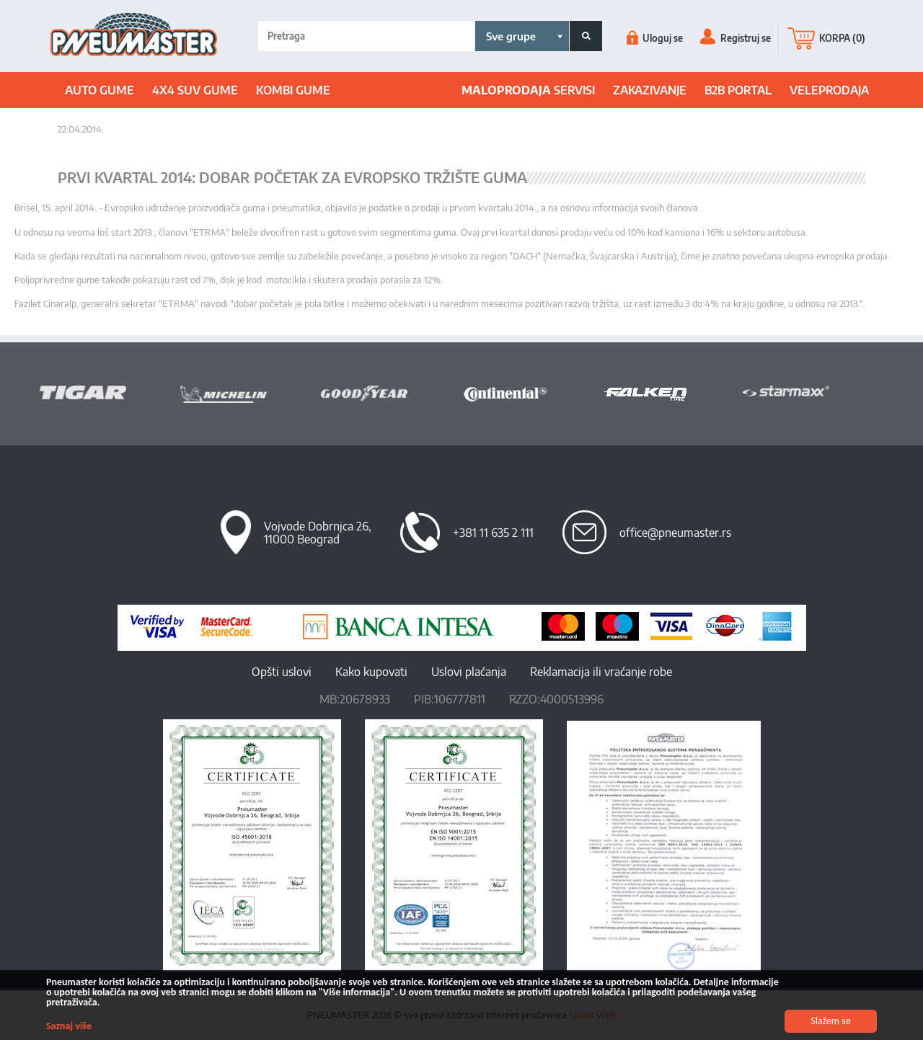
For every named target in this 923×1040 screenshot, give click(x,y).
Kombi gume (293, 90)
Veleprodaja (829, 90)
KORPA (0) (826, 38)
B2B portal (738, 90)
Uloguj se (655, 38)
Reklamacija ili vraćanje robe (601, 672)
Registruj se (735, 38)
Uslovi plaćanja (468, 672)
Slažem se (831, 1021)
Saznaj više (69, 1026)
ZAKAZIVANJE (649, 90)
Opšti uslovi (282, 672)
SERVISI (528, 90)
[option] (110, 392)
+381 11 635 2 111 (493, 532)
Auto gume (99, 90)
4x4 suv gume (195, 90)
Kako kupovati (371, 672)
